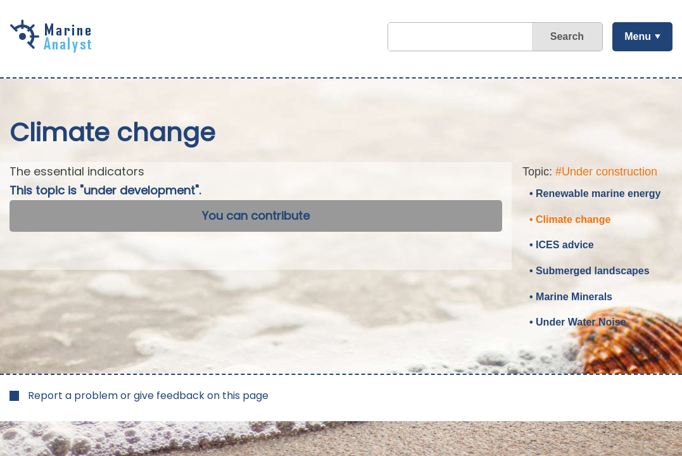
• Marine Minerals (570, 296)
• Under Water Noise (577, 322)
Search (567, 36)
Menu (637, 36)
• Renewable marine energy (594, 193)
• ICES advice (561, 244)
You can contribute (256, 216)
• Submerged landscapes (589, 270)
